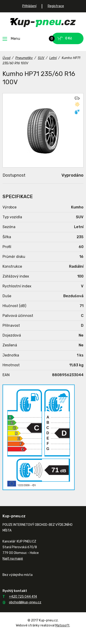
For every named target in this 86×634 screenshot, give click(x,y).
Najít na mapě (13, 559)
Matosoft (62, 625)
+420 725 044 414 (23, 597)
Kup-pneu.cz (43, 22)
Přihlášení (29, 6)
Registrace (56, 6)
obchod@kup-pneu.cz (25, 602)
